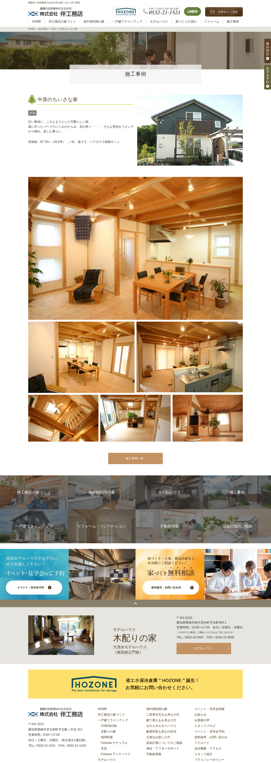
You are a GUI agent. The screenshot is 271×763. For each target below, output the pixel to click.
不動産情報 (153, 754)
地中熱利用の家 (156, 709)
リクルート (201, 743)
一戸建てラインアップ (113, 720)
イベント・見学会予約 (209, 731)
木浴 (32, 112)
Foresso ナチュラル (114, 743)
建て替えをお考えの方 (161, 720)
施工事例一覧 (135, 458)
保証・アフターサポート (162, 748)
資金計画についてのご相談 (164, 743)
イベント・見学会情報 (209, 709)
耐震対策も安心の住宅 (161, 731)
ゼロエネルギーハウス (161, 726)
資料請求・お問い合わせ (211, 737)
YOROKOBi (109, 726)
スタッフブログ (204, 726)
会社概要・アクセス (208, 748)
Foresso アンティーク (116, 754)
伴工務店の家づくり (111, 715)
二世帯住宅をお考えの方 (162, 715)
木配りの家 (108, 731)
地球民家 (107, 737)
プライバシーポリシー (209, 760)
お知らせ (200, 715)
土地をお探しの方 (158, 737)
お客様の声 (201, 720)
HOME (102, 709)
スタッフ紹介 (203, 754)
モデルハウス (203, 648)
